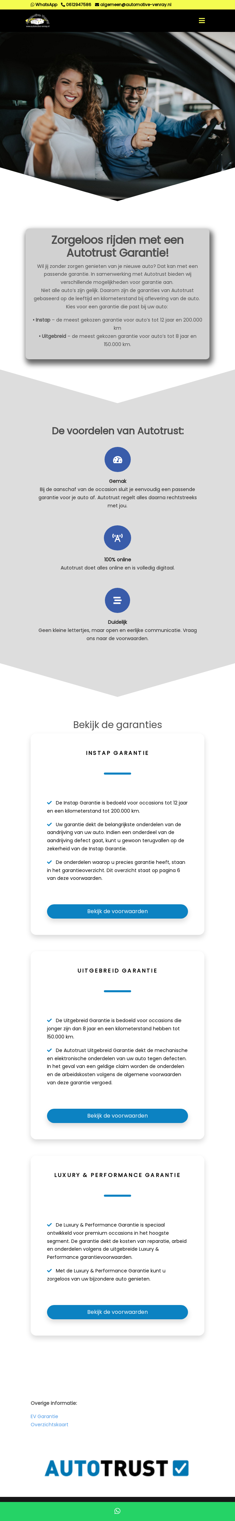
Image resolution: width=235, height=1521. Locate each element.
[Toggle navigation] (201, 21)
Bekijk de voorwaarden (117, 911)
